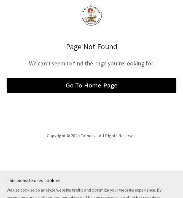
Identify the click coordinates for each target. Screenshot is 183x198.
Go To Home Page (92, 85)
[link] (91, 15)
